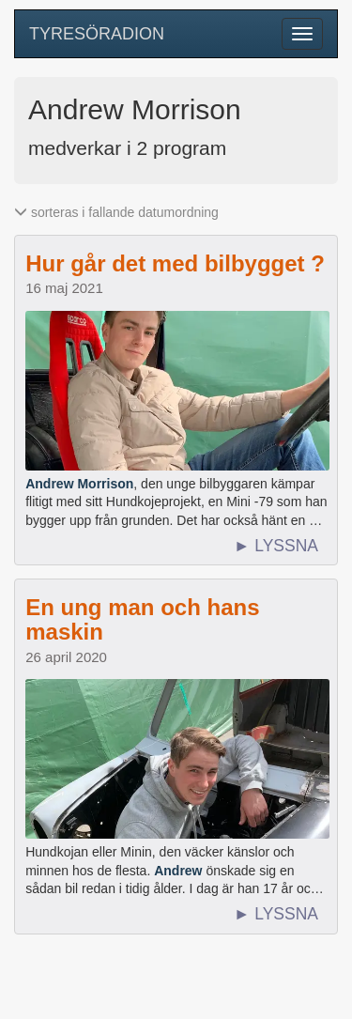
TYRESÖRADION (96, 33)
